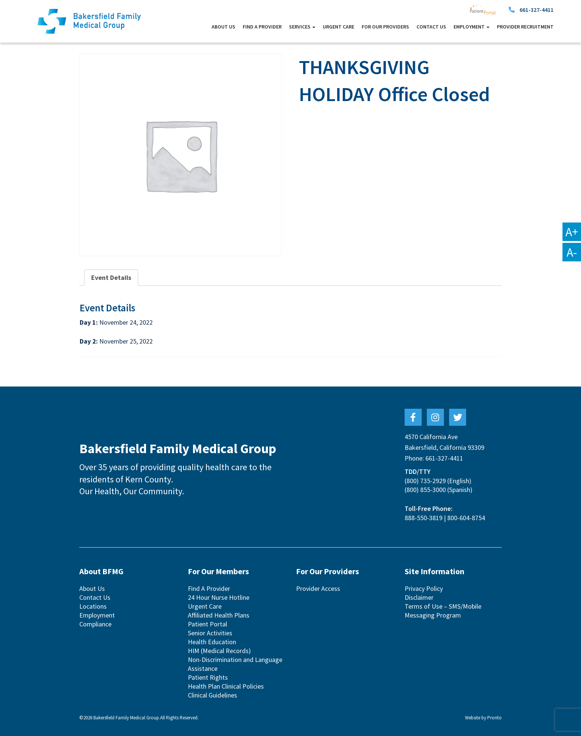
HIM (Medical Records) (219, 650)
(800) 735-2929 (425, 480)
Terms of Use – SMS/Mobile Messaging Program (443, 610)
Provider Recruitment (525, 26)
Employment (471, 26)
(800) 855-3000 (425, 489)
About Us (223, 26)
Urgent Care (338, 26)
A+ (571, 232)
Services (302, 26)
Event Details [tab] (111, 277)
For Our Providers (385, 26)
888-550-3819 (423, 517)
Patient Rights (208, 677)
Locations (93, 606)
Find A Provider (262, 26)
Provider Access (318, 588)
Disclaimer (419, 597)
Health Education (212, 642)
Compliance (95, 624)
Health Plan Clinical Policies (226, 686)
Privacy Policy (424, 588)
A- (572, 252)
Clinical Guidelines (212, 695)
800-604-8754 (466, 517)
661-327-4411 (536, 9)
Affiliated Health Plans (218, 615)
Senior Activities (210, 633)
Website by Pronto (483, 718)
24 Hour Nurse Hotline (218, 597)
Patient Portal (207, 624)
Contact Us (431, 26)
